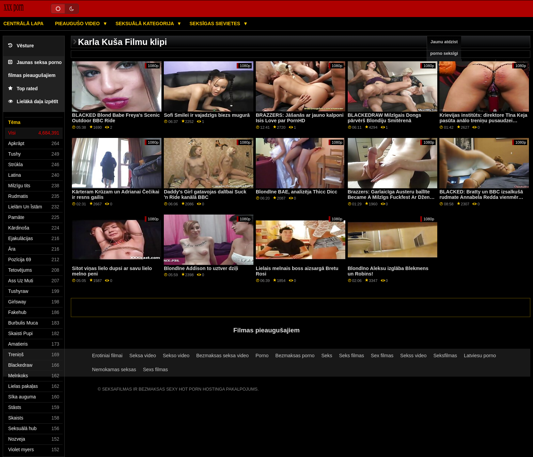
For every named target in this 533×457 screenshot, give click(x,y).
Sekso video (176, 355)
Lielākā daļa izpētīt (33, 101)
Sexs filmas (155, 369)
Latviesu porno (480, 355)
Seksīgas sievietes (216, 23)
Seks (327, 355)
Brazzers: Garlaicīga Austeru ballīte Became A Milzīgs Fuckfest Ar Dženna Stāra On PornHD (392, 197)
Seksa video (142, 355)
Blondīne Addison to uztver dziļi (201, 268)
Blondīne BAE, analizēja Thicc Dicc (296, 191)
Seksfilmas (445, 355)
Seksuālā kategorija (145, 23)
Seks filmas (351, 355)
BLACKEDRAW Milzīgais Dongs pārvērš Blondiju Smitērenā (384, 118)
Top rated (23, 88)
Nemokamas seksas (114, 369)
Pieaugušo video (78, 23)
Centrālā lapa (23, 23)
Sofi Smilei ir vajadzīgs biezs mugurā (207, 115)
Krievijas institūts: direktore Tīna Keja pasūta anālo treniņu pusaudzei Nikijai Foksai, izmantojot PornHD (483, 120)
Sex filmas (382, 355)
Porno (261, 355)
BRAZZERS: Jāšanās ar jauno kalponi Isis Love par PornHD (300, 118)
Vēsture (21, 45)
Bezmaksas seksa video (222, 355)
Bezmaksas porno (295, 355)
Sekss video (413, 355)
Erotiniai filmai (107, 355)
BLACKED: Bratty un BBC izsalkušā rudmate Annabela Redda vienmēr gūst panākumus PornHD (481, 197)
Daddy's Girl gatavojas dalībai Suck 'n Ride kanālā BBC (205, 194)
